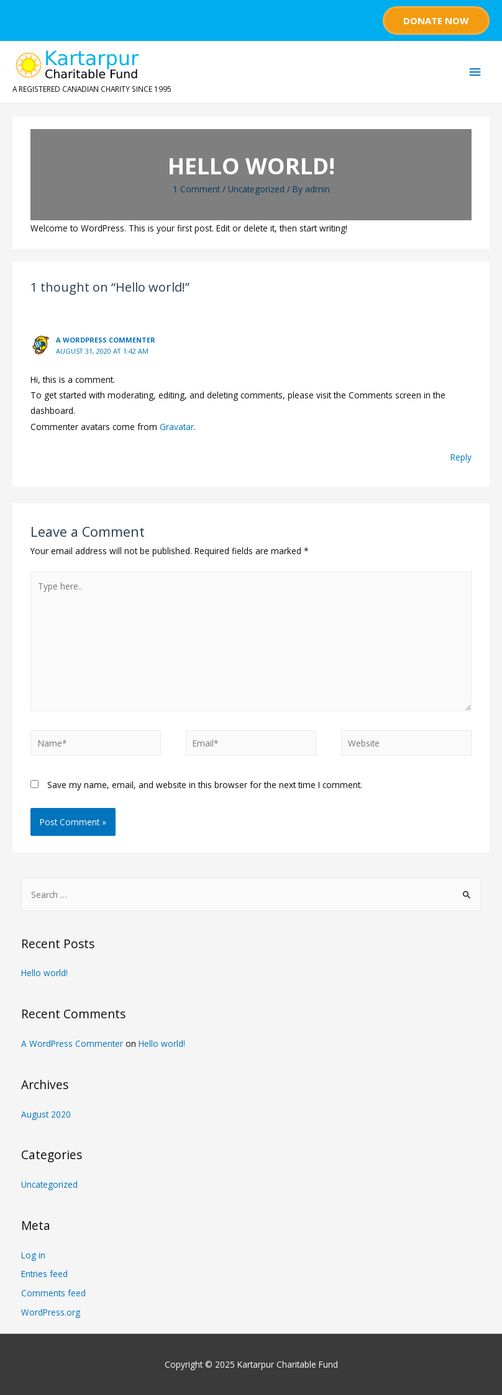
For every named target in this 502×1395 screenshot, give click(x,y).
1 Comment (196, 189)
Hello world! (44, 973)
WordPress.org (50, 1312)
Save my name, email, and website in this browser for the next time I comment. (204, 785)
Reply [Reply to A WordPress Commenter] (461, 457)
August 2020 (46, 1114)
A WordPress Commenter (105, 339)
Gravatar (177, 427)
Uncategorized (256, 189)
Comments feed (53, 1293)
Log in (33, 1255)
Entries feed (44, 1274)
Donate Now (436, 20)
